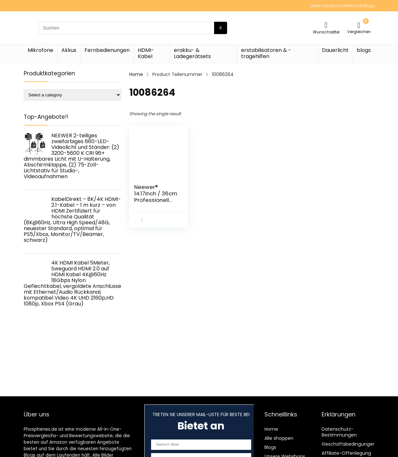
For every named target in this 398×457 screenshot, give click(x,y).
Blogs (270, 447)
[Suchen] (220, 28)
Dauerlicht (335, 50)
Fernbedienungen (107, 50)
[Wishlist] (326, 24)
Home (136, 74)
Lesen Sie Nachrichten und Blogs (342, 5)
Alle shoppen (278, 438)
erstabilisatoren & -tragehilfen (266, 53)
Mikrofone (40, 50)
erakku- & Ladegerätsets (192, 53)
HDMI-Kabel (146, 53)
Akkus (68, 50)
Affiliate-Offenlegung (346, 453)
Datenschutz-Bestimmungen (339, 432)
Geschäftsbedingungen (349, 444)
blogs (364, 50)
